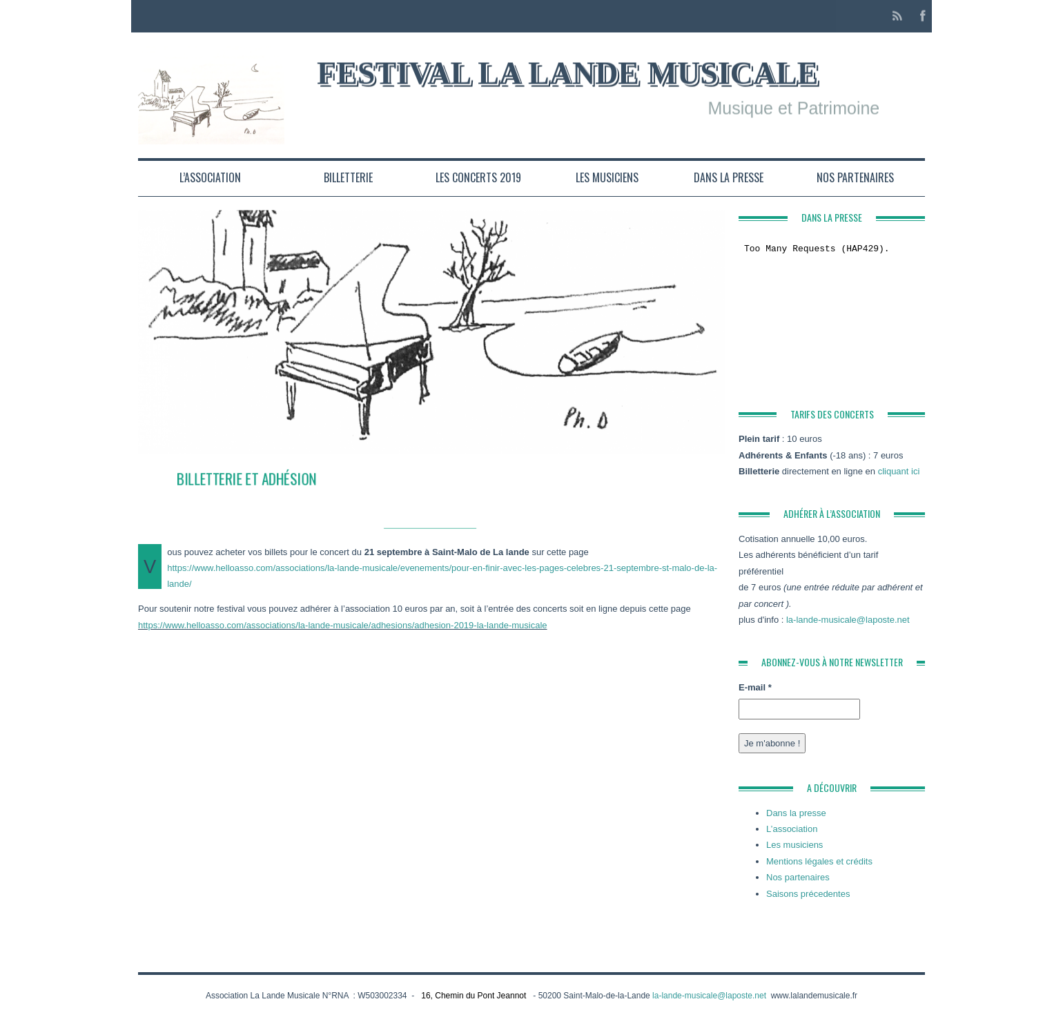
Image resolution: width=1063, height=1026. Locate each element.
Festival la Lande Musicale (567, 72)
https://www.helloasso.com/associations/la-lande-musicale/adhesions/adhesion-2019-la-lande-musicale (342, 625)
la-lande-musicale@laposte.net (848, 619)
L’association (210, 177)
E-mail (755, 687)
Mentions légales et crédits (819, 861)
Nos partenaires (855, 177)
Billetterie (348, 177)
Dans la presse (728, 177)
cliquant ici (899, 471)
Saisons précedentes (808, 894)
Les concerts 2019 (478, 177)
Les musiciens (607, 177)
